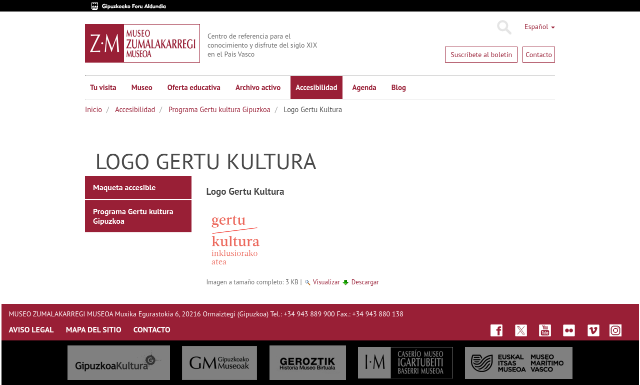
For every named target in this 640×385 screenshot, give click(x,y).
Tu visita (103, 87)
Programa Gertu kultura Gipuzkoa (219, 109)
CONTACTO (152, 329)
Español (539, 26)
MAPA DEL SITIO (94, 329)
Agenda (364, 87)
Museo (142, 87)
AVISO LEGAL (31, 329)
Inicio (93, 109)
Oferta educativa (194, 87)
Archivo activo (258, 87)
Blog (399, 87)
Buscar (503, 27)
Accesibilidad (316, 87)
